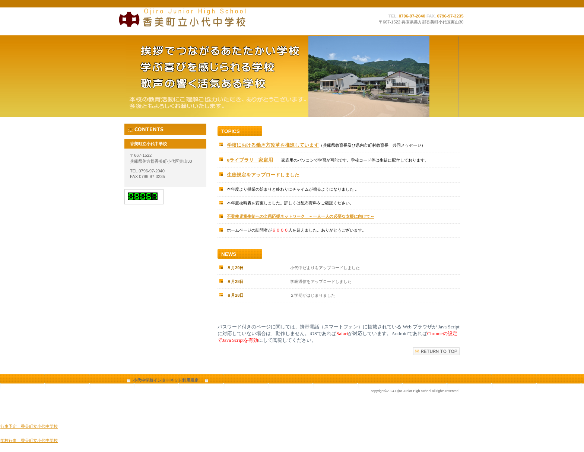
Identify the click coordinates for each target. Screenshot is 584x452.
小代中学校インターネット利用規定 (166, 380)
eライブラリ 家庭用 (250, 160)
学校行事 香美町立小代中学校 (29, 440)
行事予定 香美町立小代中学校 (29, 426)
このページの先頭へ (436, 351)
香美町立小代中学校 (191, 18)
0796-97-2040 (412, 16)
